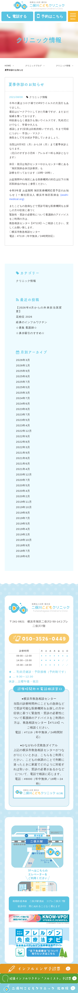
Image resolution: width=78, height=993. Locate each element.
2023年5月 (23, 419)
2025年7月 (23, 381)
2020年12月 (24, 474)
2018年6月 (23, 556)
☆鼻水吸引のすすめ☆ (30, 333)
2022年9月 (23, 436)
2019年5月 (23, 523)
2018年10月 (24, 539)
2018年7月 (23, 550)
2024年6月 (23, 403)
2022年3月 (23, 447)
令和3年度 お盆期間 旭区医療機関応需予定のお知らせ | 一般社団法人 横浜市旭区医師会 (39, 194)
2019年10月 (24, 507)
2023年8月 (23, 409)
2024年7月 (23, 398)
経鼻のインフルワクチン (31, 322)
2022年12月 (24, 430)
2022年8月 (23, 441)
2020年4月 (23, 490)
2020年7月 (23, 479)
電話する (17, 16)
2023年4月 (23, 425)
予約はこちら (50, 16)
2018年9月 (23, 545)
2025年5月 (23, 387)
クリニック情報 (63, 66)
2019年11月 (24, 501)
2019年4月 (23, 528)
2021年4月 (23, 468)
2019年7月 (23, 518)
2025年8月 (23, 376)
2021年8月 (23, 458)
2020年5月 (23, 485)
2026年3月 (23, 359)
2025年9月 (23, 370)
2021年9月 (23, 452)
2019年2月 (23, 534)
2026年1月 (23, 365)
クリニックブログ (33, 66)
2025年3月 (23, 392)
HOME (8, 66)
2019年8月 (23, 512)
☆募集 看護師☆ (26, 327)
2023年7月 (23, 414)
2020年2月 (23, 496)
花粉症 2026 (24, 316)
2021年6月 (23, 463)
